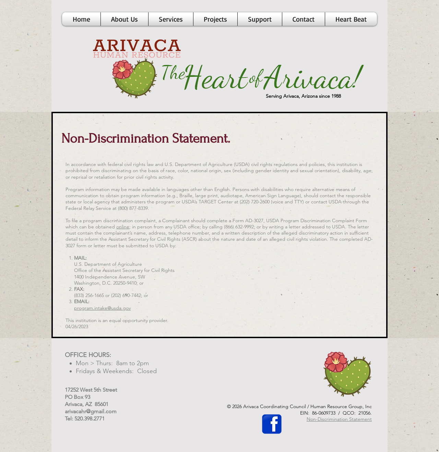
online (122, 227)
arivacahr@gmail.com (91, 411)
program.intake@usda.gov (102, 308)
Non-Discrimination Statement (339, 419)
